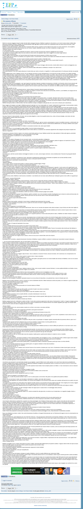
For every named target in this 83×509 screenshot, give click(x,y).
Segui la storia (69, 19)
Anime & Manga (4, 18)
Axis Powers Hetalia (13, 18)
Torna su (77, 481)
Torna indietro (4, 491)
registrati (16, 38)
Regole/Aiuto (21, 12)
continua (25, 26)
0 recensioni (23, 23)
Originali (10, 12)
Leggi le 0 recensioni (6, 480)
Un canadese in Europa (9, 21)
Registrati (73, 12)
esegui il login (10, 38)
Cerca (14, 12)
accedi (77, 12)
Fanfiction (3, 12)
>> (17, 34)
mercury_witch (8, 23)
